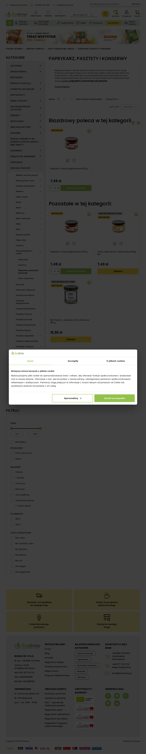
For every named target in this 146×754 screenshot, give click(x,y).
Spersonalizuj (72, 398)
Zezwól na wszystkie (114, 398)
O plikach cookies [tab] (116, 361)
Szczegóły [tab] (73, 361)
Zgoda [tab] (30, 361)
